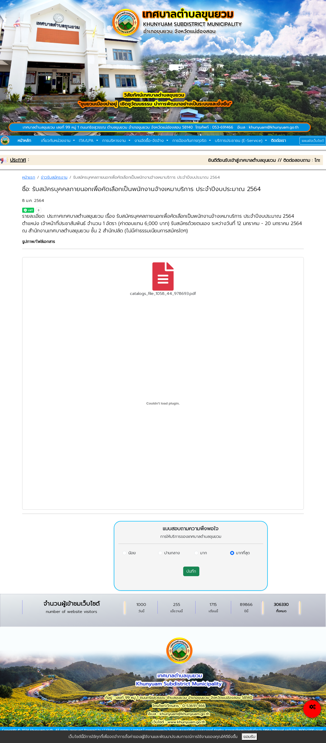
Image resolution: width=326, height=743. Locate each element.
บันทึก (191, 571)
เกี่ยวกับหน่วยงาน (56, 141)
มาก (203, 553)
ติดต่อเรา (278, 141)
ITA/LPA (87, 141)
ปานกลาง (172, 553)
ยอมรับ (249, 737)
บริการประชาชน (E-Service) (239, 141)
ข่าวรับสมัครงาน (54, 177)
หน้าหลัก (24, 141)
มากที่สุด (243, 553)
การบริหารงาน (114, 141)
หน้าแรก (28, 177)
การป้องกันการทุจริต (190, 141)
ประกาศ (18, 160)
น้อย (132, 553)
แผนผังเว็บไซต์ (313, 140)
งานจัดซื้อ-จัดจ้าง (149, 141)
